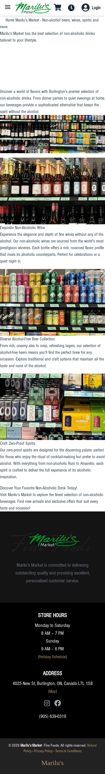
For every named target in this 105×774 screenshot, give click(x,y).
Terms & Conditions (68, 751)
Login (96, 7)
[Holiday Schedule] (52, 656)
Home (10, 20)
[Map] (52, 691)
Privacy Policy (43, 751)
